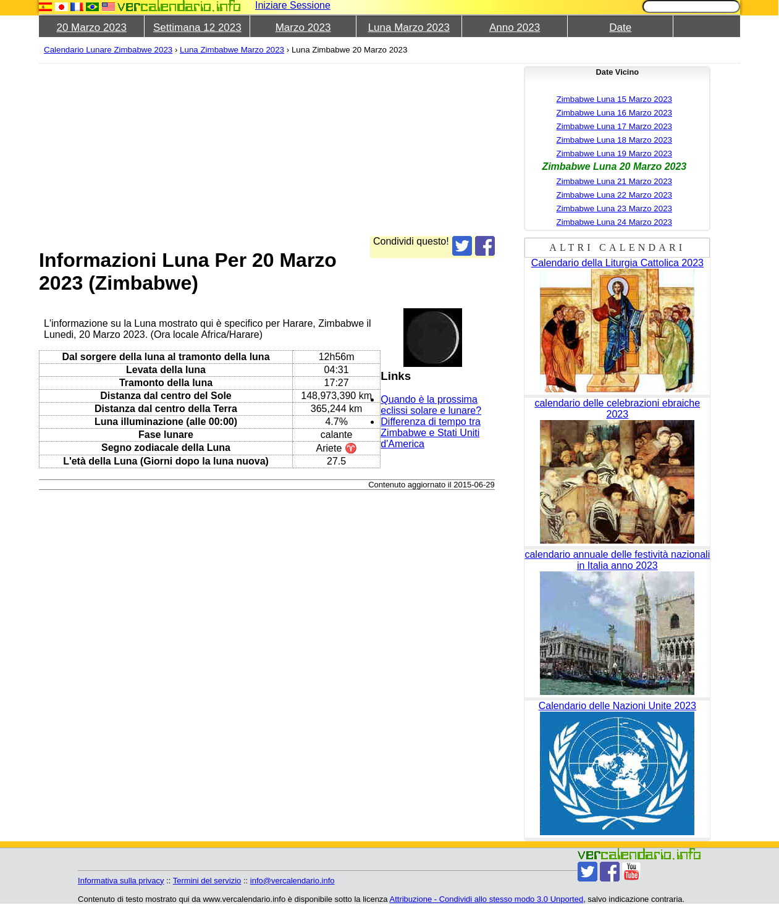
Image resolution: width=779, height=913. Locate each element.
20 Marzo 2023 (91, 27)
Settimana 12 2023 (197, 27)
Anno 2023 (514, 27)
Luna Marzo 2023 (409, 27)
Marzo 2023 (303, 27)
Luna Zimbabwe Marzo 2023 (232, 49)
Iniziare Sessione (293, 5)
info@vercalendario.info (292, 880)
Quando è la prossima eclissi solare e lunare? (431, 405)
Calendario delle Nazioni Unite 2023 (617, 706)
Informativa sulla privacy (121, 880)
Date (620, 27)
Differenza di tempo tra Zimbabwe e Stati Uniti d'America (431, 432)
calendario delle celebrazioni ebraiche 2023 (617, 408)
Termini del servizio (207, 880)
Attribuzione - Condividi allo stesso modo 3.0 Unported (487, 899)
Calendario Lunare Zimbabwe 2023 (108, 49)
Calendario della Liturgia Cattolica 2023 (617, 263)
